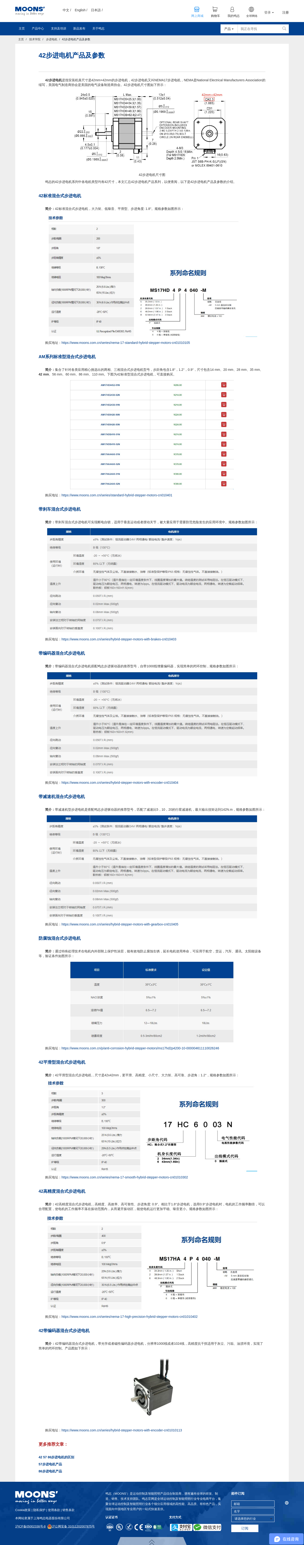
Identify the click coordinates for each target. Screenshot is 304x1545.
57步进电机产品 (50, 1464)
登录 (269, 12)
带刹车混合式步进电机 (60, 509)
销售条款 (68, 1510)
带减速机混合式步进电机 (62, 796)
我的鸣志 (234, 16)
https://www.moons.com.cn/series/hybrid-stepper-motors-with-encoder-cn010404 (120, 782)
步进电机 (51, 39)
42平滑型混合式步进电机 (62, 1062)
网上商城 (197, 16)
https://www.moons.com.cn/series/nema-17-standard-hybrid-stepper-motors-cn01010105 (126, 343)
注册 (285, 12)
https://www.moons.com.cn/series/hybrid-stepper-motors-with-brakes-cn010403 (119, 639)
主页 (22, 28)
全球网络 (251, 16)
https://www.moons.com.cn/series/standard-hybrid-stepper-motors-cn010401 (117, 495)
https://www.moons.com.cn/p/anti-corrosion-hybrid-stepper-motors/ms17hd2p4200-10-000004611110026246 (140, 1048)
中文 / (67, 10)
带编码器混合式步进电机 (62, 653)
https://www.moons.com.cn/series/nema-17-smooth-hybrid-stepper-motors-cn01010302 (125, 1177)
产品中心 (38, 28)
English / (81, 10)
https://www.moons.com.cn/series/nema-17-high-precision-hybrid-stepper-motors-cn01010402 (130, 1316)
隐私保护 (39, 1510)
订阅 (244, 1528)
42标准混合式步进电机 (60, 195)
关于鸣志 (98, 28)
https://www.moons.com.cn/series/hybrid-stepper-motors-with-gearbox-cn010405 (120, 924)
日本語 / (97, 10)
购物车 (215, 16)
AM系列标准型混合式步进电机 (67, 356)
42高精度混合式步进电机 (62, 1191)
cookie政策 (23, 1510)
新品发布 (79, 28)
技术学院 (34, 39)
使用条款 (54, 1510)
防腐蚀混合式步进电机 (60, 938)
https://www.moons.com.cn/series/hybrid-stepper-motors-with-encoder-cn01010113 (122, 1430)
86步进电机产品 (50, 1471)
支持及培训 (58, 28)
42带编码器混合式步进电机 (64, 1330)
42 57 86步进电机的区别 (56, 1457)
